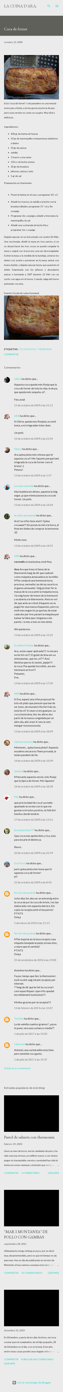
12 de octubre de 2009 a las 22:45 (33, 438)
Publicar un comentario (17, 1068)
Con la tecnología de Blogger (31, 1382)
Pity (16, 796)
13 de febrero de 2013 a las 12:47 (33, 1007)
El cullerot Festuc (24, 645)
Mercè (18, 448)
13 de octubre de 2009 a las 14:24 (33, 504)
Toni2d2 (19, 1018)
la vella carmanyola (25, 515)
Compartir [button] (11, 354)
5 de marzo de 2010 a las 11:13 (32, 922)
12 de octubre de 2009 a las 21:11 (33, 405)
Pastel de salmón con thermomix (29, 1137)
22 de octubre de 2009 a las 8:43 (32, 882)
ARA (16, 415)
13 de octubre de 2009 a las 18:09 (33, 731)
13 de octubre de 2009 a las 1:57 (32, 475)
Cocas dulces (27, 349)
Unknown (19, 1044)
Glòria (17, 378)
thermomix (44, 349)
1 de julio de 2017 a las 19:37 (30, 1059)
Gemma (18, 771)
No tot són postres (25, 892)
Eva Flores (20, 863)
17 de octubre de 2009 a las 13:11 (33, 819)
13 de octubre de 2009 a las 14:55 (33, 545)
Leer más (53, 1172)
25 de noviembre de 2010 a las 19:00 (35, 959)
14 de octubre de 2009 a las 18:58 (33, 786)
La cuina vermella (24, 485)
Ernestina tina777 (24, 830)
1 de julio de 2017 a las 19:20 (30, 1033)
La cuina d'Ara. (20, 6)
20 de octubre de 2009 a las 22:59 (33, 852)
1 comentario (30, 1172)
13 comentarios (31, 1272)
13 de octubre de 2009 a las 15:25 (33, 635)
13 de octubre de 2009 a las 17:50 (33, 683)
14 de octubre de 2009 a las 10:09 (33, 760)
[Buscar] (49, 6)
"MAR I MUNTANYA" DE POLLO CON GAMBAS (26, 1234)
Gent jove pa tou (23, 741)
